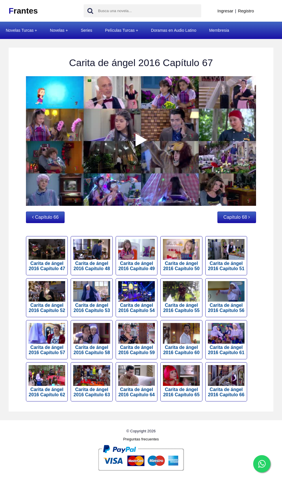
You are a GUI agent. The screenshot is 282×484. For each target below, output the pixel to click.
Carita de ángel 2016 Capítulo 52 (47, 297)
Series (86, 30)
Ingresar (225, 10)
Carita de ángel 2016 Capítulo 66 (226, 381)
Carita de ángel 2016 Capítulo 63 (91, 381)
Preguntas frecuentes (141, 439)
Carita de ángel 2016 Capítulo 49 (136, 255)
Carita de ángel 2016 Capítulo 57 (47, 339)
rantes (23, 10)
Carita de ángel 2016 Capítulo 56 (226, 297)
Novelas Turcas (19, 30)
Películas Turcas (120, 30)
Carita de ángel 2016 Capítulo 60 (181, 339)
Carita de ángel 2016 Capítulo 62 (47, 381)
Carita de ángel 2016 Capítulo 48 (91, 255)
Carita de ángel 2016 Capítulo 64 (136, 381)
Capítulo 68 (236, 217)
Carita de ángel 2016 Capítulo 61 (226, 339)
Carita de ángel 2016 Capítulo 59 (136, 339)
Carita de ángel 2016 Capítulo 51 (226, 255)
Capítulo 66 (45, 217)
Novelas (57, 30)
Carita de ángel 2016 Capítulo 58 (91, 339)
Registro (246, 10)
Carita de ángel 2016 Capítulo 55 (181, 297)
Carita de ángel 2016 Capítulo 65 (181, 381)
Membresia (219, 30)
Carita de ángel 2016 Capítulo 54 (136, 297)
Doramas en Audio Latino (173, 30)
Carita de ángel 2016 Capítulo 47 (47, 255)
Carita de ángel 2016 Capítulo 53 (91, 297)
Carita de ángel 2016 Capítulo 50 (181, 255)
